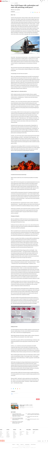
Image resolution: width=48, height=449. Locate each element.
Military (1, 434)
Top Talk (14, 435)
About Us (13, 444)
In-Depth (34, 431)
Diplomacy (1, 433)
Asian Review (14, 434)
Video (27, 431)
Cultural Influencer (22, 431)
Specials (27, 434)
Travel (20, 435)
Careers (18, 444)
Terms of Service (33, 444)
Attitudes (21, 432)
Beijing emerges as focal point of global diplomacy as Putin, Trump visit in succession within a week (17, 422)
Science (1, 435)
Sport (33, 433)
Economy (8, 433)
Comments (8, 434)
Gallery (27, 433)
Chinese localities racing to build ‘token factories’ (32, 417)
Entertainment (21, 434)
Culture (20, 433)
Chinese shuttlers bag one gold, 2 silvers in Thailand (33, 419)
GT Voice (8, 431)
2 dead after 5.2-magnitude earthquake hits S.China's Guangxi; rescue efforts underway (33, 414)
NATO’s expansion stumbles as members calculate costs (26, 405)
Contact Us (22, 444)
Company (8, 435)
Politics (1, 431)
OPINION (14, 429)
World (33, 432)
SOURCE (8, 429)
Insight (7, 432)
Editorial (14, 431)
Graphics (27, 432)
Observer (14, 432)
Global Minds (14, 433)
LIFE (20, 429)
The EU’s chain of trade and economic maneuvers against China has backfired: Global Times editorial (17, 419)
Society (1, 432)
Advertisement (27, 444)
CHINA (1, 429)
